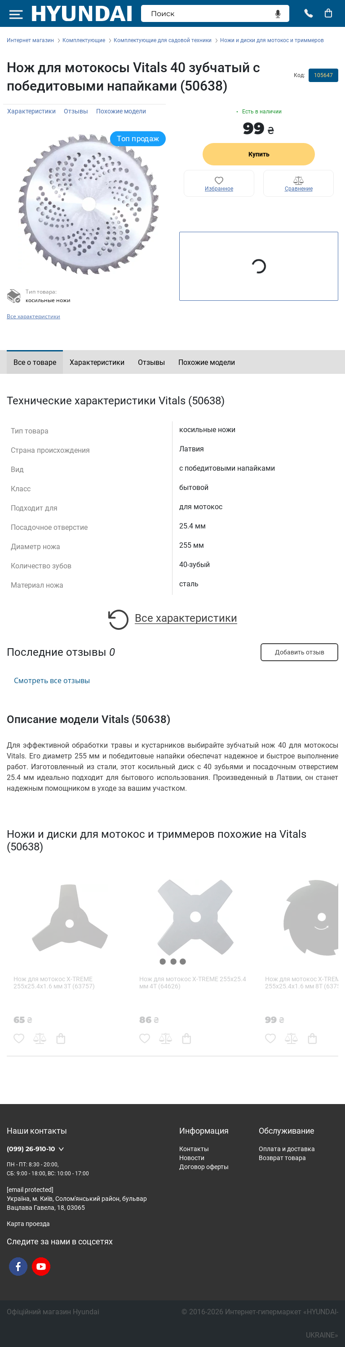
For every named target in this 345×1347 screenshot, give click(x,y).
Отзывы (76, 111)
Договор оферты (204, 1166)
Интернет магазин (30, 40)
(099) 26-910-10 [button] (31, 1149)
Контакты (194, 1148)
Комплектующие (83, 40)
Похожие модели (121, 111)
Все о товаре (34, 362)
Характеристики (31, 111)
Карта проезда (28, 1223)
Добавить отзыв (299, 652)
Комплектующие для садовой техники (163, 40)
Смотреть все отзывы (52, 680)
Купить (259, 154)
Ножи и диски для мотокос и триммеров (272, 40)
